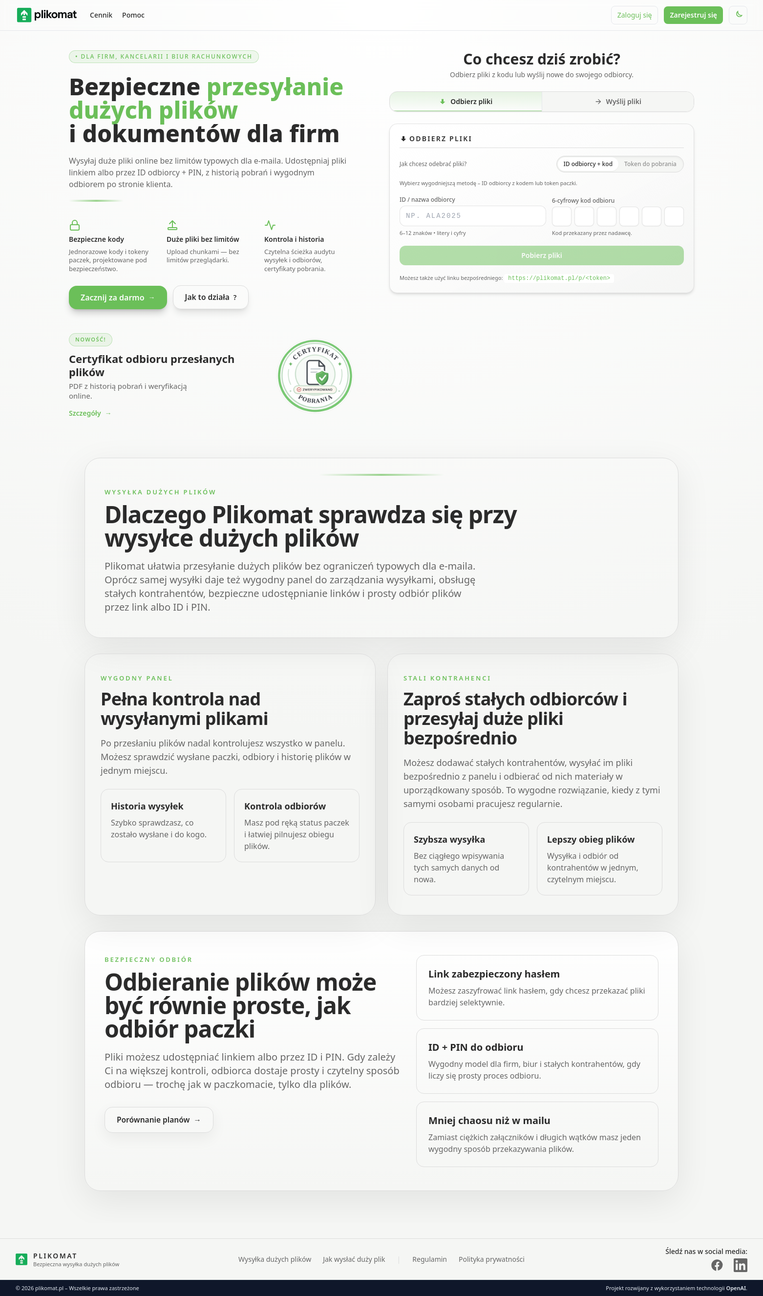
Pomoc (133, 15)
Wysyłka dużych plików (274, 1259)
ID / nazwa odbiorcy (427, 200)
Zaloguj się (634, 15)
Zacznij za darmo (118, 297)
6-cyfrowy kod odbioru (583, 201)
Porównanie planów (160, 1120)
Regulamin (429, 1259)
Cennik (101, 15)
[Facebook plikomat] (717, 1265)
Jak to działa (211, 297)
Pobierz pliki (541, 255)
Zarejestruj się (693, 15)
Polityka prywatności (492, 1259)
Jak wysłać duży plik (354, 1259)
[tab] (466, 101)
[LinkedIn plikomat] (740, 1265)
